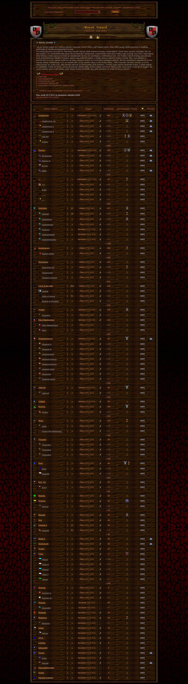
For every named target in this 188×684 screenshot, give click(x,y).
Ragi (40, 463)
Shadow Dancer (49, 359)
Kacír (44, 658)
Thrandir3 (46, 455)
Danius (41, 150)
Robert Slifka (48, 254)
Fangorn (46, 230)
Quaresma (43, 262)
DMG (44, 171)
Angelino (46, 315)
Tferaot (45, 569)
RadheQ (42, 613)
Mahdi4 (41, 515)
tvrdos (45, 142)
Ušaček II (42, 525)
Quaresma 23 (48, 267)
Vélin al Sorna (48, 296)
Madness (42, 618)
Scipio (41, 549)
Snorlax (42, 588)
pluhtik (45, 291)
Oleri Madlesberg (46, 320)
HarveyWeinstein (46, 668)
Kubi (44, 190)
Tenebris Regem (49, 278)
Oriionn (41, 501)
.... (43, 200)
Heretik (45, 663)
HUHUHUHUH (48, 235)
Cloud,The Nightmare (52, 431)
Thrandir (42, 439)
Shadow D (46, 344)
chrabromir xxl (49, 121)
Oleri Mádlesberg (50, 325)
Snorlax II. (46, 593)
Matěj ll (41, 539)
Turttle (45, 412)
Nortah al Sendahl (50, 301)
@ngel (41, 310)
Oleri (44, 330)
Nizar (40, 421)
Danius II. (46, 161)
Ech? (44, 488)
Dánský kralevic (45, 678)
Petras (45, 633)
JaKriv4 (42, 388)
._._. (44, 195)
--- (39, 179)
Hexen (41, 653)
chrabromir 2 (48, 131)
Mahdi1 (41, 496)
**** (43, 185)
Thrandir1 (46, 445)
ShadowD (46, 374)
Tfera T (45, 574)
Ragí (44, 469)
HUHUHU (42, 208)
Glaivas (41, 603)
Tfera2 (45, 560)
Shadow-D (47, 349)
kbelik (41, 673)
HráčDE (45, 531)
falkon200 (43, 648)
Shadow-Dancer (49, 364)
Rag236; (46, 474)
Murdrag (46, 623)
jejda (44, 426)
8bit (40, 520)
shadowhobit (48, 354)
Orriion (45, 507)
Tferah (45, 579)
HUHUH (45, 214)
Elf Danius (47, 156)
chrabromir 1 (48, 126)
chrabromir (43, 115)
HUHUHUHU (47, 225)
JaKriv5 (45, 393)
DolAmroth (43, 544)
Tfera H (45, 565)
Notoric (41, 407)
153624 (41, 401)
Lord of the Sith (45, 286)
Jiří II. (41, 638)
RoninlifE (46, 608)
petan (41, 628)
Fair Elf (45, 137)
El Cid (45, 166)
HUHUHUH (47, 219)
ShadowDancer (45, 339)
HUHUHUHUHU (49, 240)
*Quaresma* (47, 273)
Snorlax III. (47, 598)
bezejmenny (44, 248)
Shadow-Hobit (48, 379)
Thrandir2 (46, 450)
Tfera (40, 554)
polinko (41, 643)
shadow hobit (48, 369)
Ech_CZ (42, 482)
